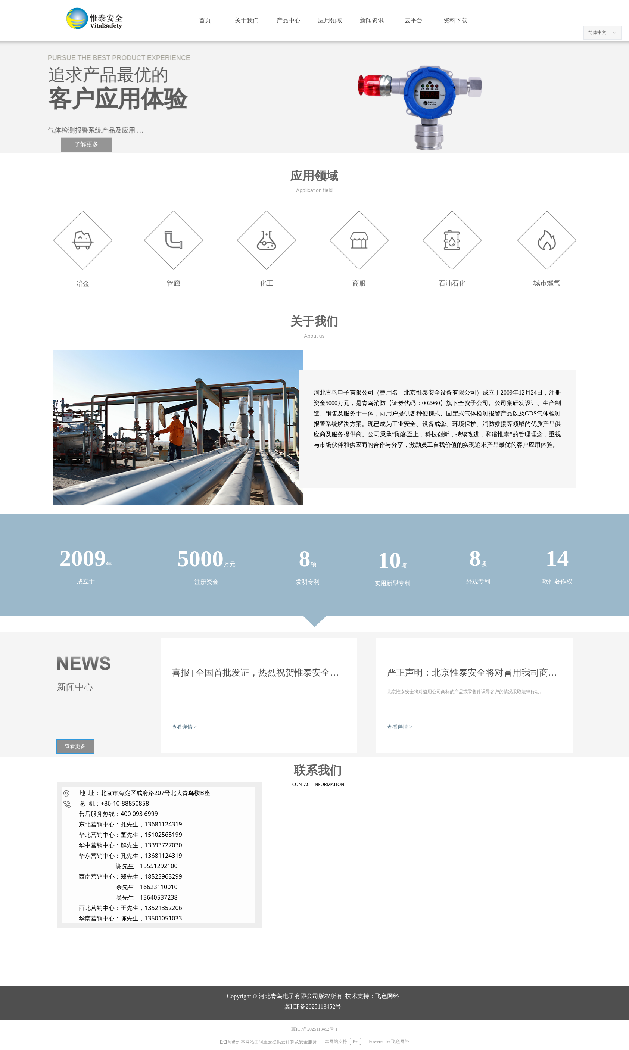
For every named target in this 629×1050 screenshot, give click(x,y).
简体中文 (597, 32)
